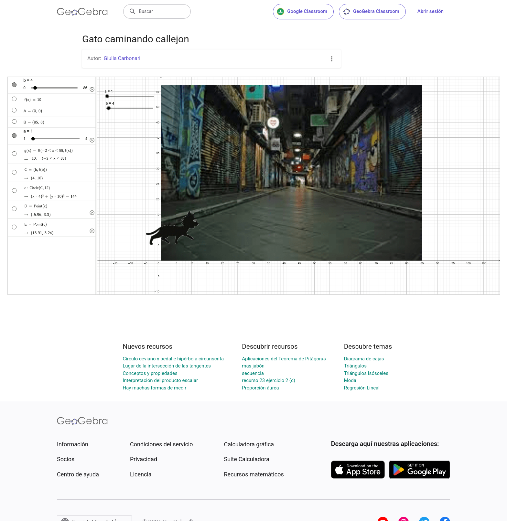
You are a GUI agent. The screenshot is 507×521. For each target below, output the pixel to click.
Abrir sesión (430, 11)
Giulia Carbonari (122, 58)
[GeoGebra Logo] (82, 12)
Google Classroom (302, 12)
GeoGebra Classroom (371, 12)
